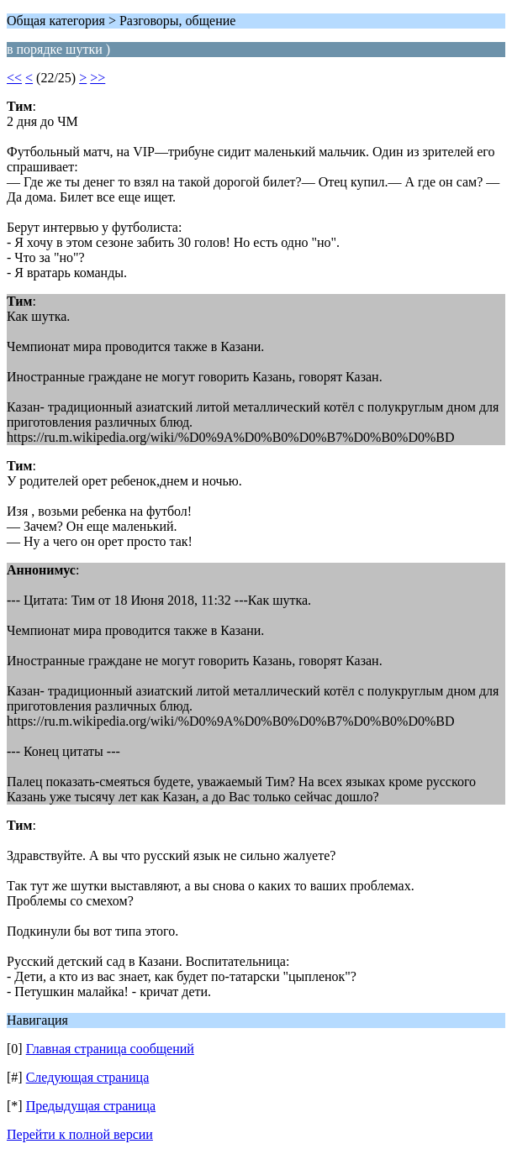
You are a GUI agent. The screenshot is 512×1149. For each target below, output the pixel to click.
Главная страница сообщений (110, 1048)
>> (97, 78)
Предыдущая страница (91, 1106)
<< (14, 78)
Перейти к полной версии (80, 1134)
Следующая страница (88, 1077)
